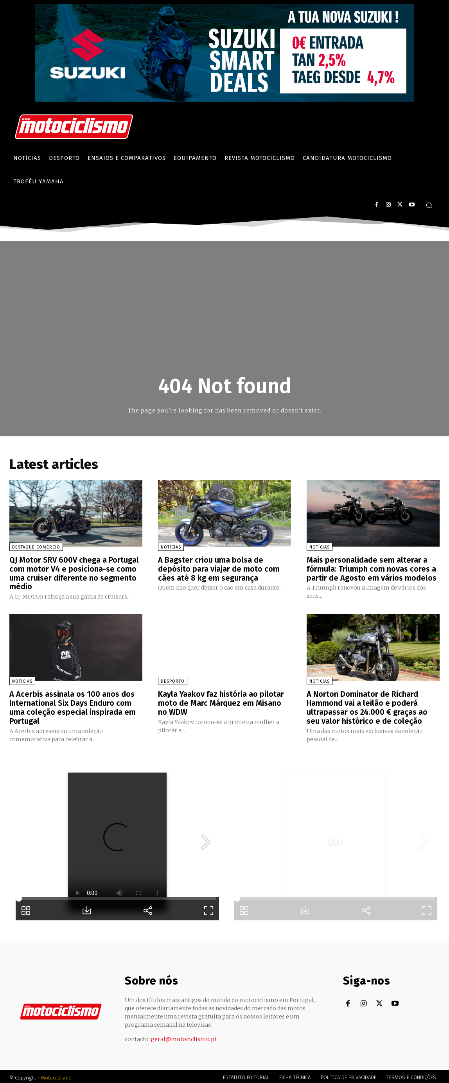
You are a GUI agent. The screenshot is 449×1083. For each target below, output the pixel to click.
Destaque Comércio (36, 547)
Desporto (173, 680)
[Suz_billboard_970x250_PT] (224, 99)
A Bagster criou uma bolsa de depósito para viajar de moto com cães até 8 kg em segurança (219, 568)
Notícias (171, 547)
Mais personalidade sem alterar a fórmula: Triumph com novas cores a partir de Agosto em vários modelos (371, 568)
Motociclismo (56, 1075)
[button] (429, 205)
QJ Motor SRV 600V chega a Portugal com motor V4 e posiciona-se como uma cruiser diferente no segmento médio (74, 572)
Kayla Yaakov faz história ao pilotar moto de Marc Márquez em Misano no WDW (221, 701)
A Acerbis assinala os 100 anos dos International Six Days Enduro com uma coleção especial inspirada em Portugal (72, 705)
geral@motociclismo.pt (184, 1036)
